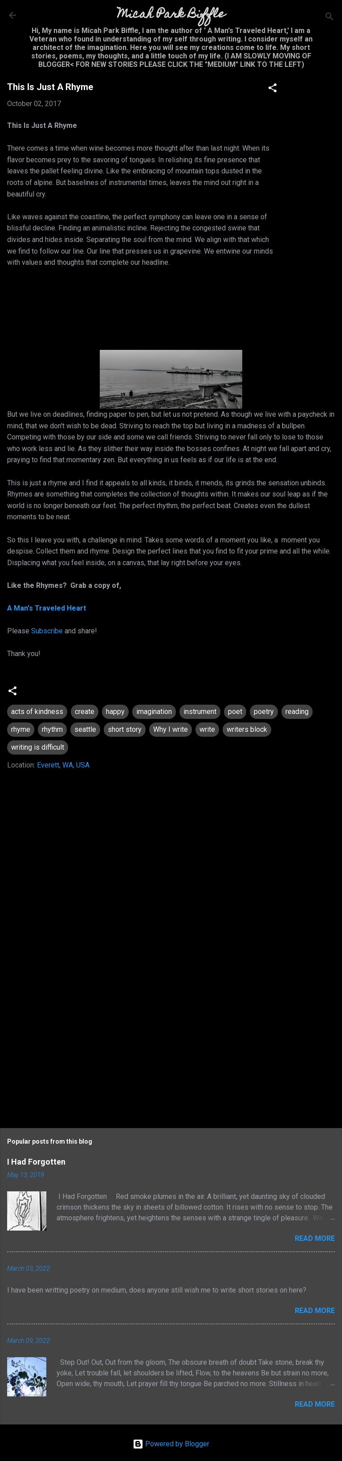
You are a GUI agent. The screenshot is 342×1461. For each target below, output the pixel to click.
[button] (272, 89)
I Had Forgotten (36, 1161)
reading (297, 711)
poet (235, 711)
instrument (199, 711)
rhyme (20, 729)
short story (125, 729)
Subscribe (47, 631)
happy (115, 711)
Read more (315, 1238)
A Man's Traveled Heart (46, 608)
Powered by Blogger (171, 1444)
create (84, 711)
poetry (264, 711)
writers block (247, 729)
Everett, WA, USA (63, 765)
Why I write (170, 729)
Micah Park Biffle (171, 15)
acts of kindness (37, 711)
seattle (85, 729)
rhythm (52, 729)
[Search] (329, 18)
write (207, 729)
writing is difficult (37, 747)
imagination (154, 711)
